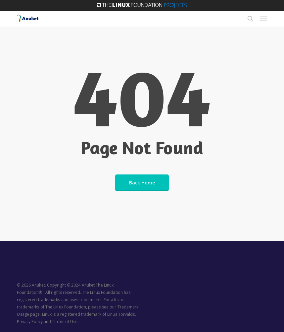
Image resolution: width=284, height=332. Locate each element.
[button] (263, 18)
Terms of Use (64, 321)
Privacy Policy (29, 321)
